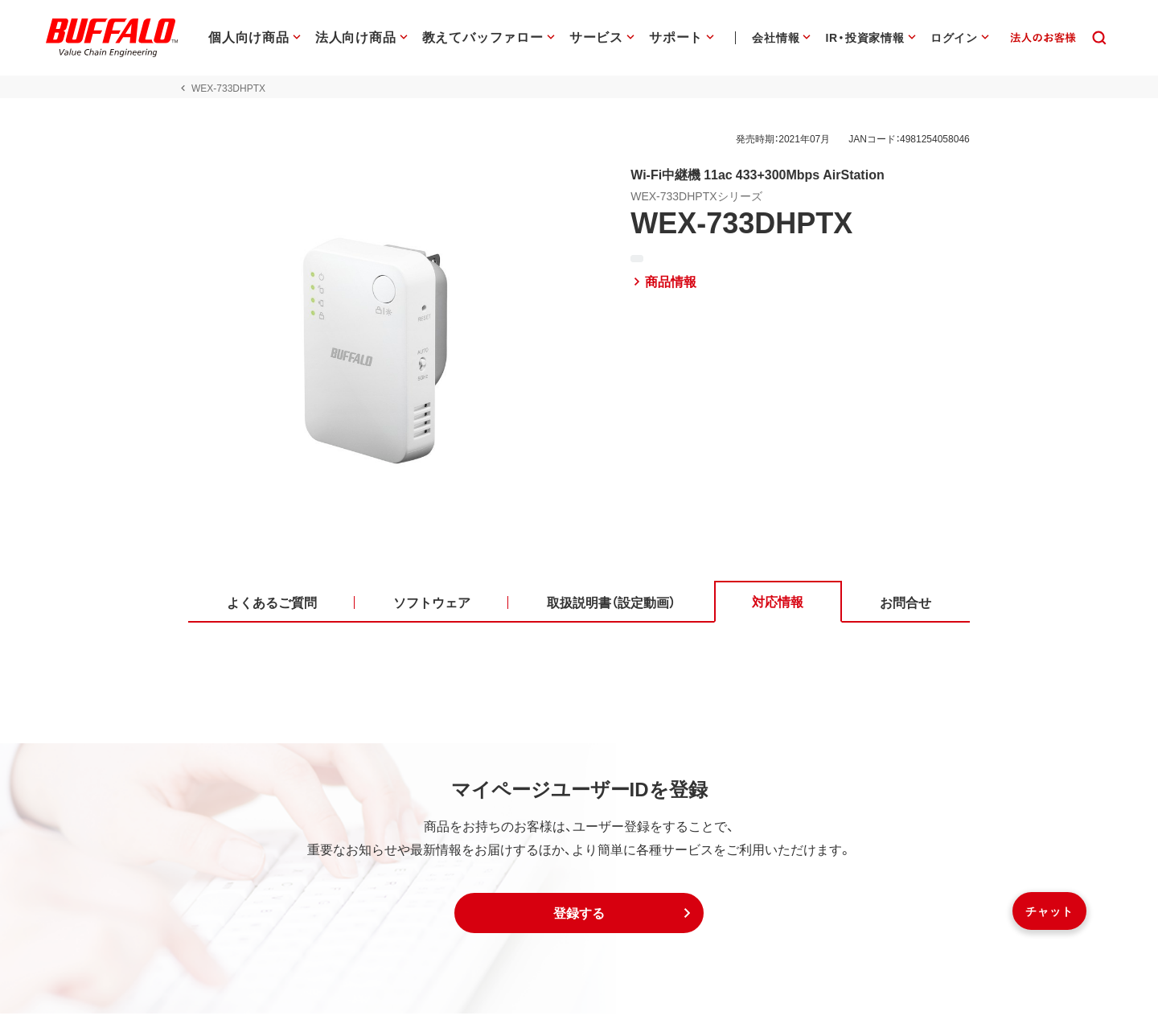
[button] (579, 923)
